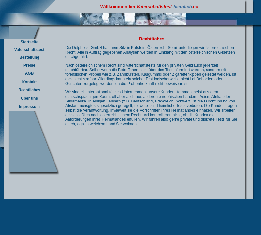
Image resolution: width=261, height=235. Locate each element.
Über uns (29, 98)
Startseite (29, 42)
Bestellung (29, 57)
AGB (29, 73)
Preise (29, 65)
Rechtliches (29, 90)
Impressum (29, 106)
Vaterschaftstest (29, 49)
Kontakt (29, 82)
